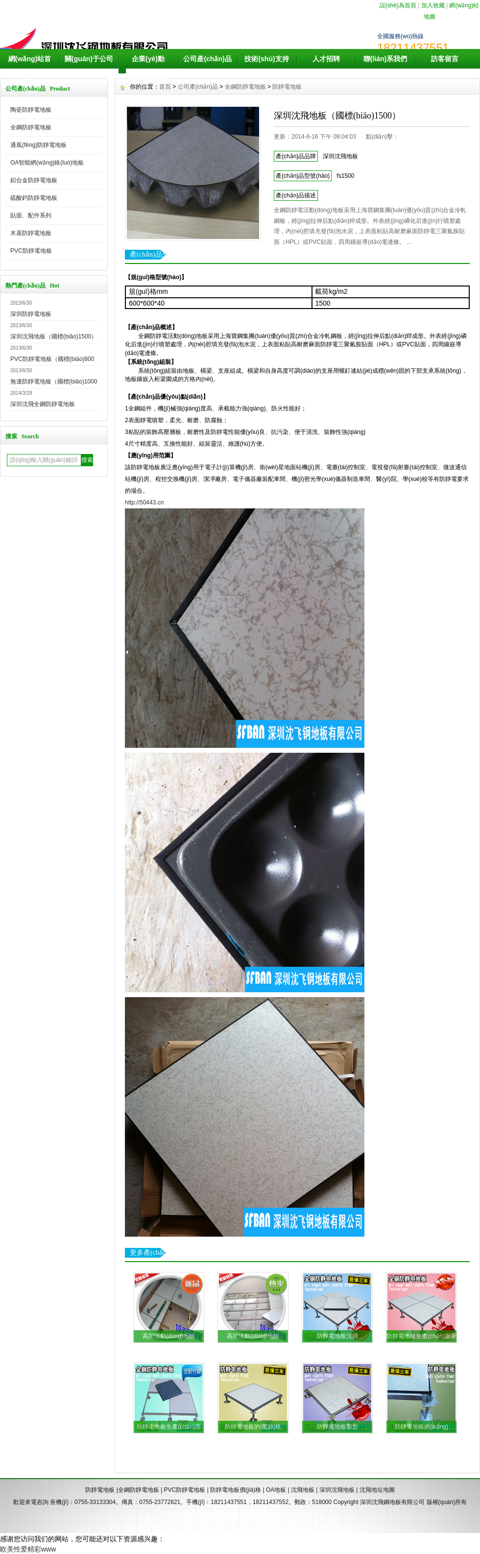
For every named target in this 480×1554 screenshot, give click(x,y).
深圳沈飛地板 (337, 1489)
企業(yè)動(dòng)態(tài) (148, 68)
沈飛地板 (302, 1489)
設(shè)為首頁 (398, 5)
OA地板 (276, 1489)
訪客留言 (444, 59)
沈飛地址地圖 (377, 1489)
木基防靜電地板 (30, 233)
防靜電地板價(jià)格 (235, 1489)
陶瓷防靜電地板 (30, 109)
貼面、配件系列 (30, 215)
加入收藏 (433, 5)
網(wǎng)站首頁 (29, 68)
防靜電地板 (287, 86)
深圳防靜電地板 (30, 314)
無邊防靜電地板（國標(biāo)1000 (53, 381)
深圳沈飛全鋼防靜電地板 (42, 404)
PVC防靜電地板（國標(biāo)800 (52, 359)
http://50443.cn (144, 502)
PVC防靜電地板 (31, 250)
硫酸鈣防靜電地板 (33, 197)
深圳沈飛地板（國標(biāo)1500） (53, 336)
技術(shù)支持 (266, 59)
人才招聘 (326, 59)
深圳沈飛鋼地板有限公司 (392, 1502)
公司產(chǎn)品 (207, 59)
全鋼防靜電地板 (30, 127)
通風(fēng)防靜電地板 (38, 145)
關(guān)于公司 (89, 59)
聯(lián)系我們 (385, 59)
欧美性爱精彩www (28, 1549)
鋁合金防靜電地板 (33, 180)
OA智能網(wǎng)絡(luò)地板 (47, 162)
